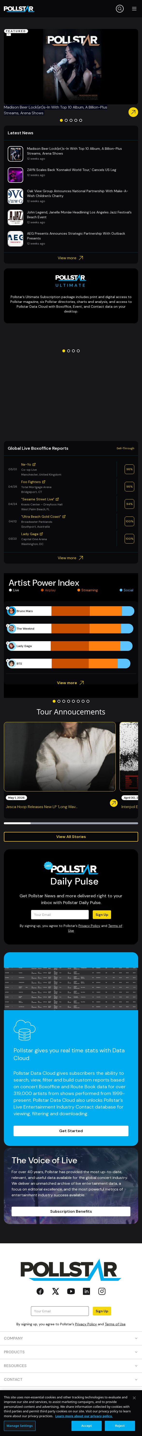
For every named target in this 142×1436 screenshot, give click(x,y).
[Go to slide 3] (71, 120)
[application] (71, 637)
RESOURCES (71, 1365)
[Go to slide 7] (83, 701)
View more (71, 258)
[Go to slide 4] (75, 120)
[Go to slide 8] (87, 701)
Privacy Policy (89, 926)
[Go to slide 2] (66, 120)
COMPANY (71, 1338)
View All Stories (71, 836)
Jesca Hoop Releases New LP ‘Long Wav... (42, 806)
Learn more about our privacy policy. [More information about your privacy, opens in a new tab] (84, 1416)
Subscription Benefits (71, 1211)
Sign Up (102, 914)
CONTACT (71, 1379)
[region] (71, 1413)
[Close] (134, 1398)
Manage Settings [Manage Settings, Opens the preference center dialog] (20, 1425)
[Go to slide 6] (78, 701)
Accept (86, 1425)
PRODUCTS (71, 1351)
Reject (120, 1425)
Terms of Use (115, 1324)
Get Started (71, 1130)
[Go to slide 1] (61, 120)
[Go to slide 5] (80, 120)
